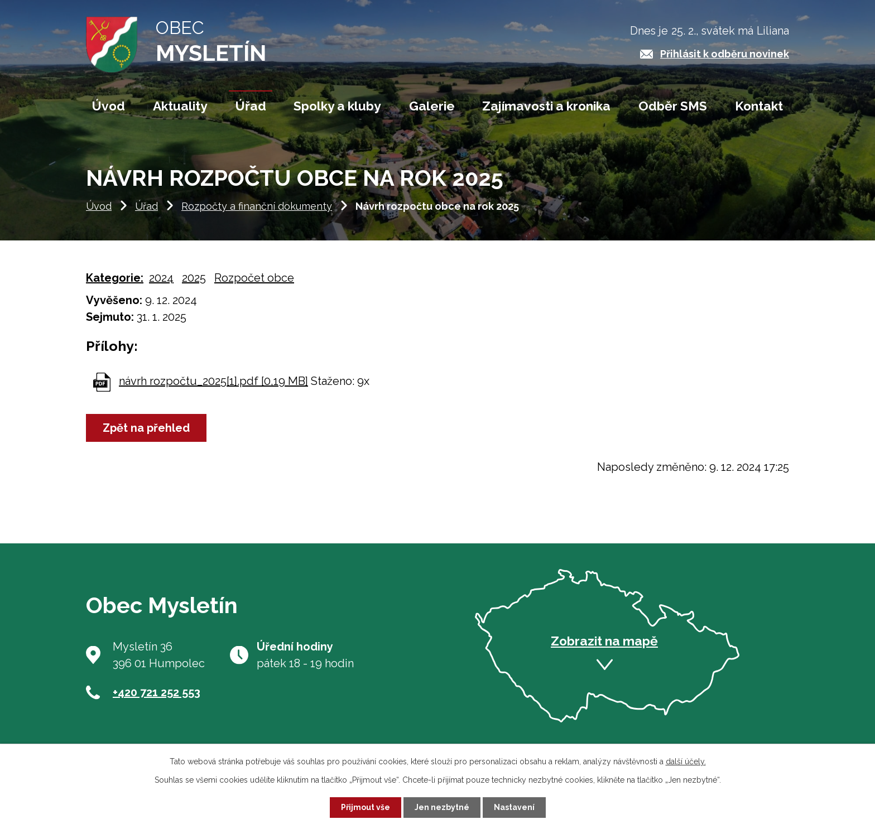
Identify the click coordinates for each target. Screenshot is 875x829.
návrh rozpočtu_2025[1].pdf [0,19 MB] (213, 382)
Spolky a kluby (337, 106)
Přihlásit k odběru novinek (724, 54)
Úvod (99, 208)
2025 (194, 279)
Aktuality (180, 106)
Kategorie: (114, 279)
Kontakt (759, 106)
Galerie (432, 106)
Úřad (146, 208)
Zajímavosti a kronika (546, 106)
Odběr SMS (672, 106)
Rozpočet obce (254, 279)
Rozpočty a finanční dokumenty (256, 208)
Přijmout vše (365, 807)
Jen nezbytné (442, 807)
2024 (161, 279)
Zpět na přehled (146, 429)
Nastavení (514, 807)
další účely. (686, 761)
